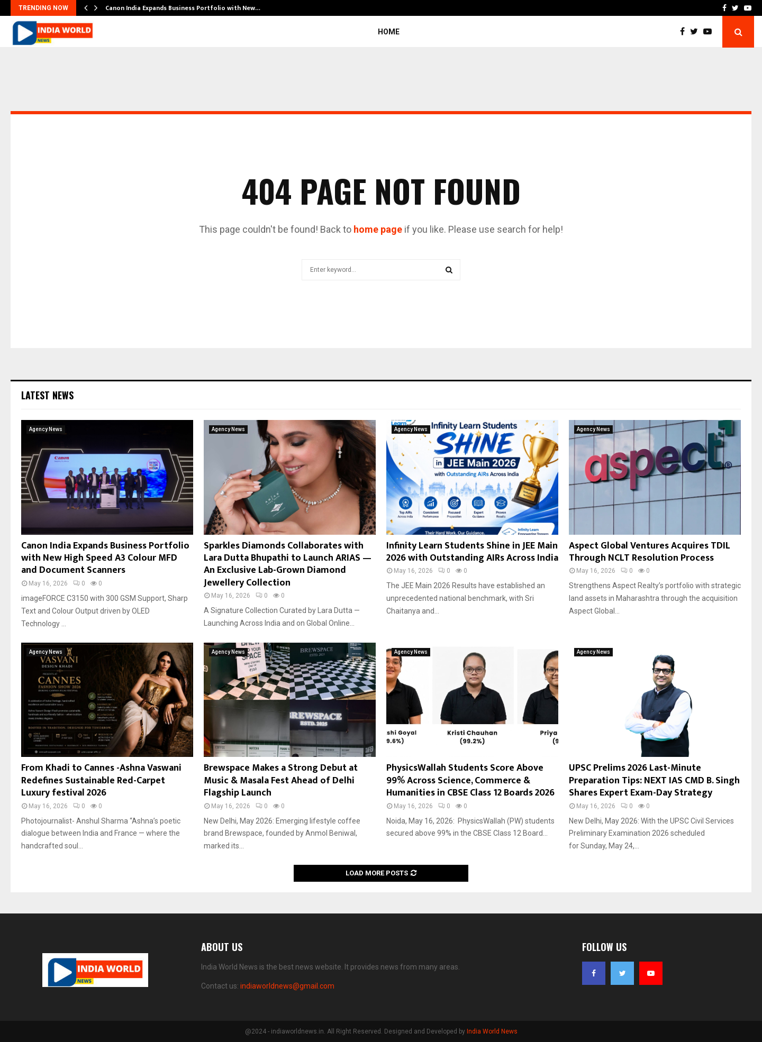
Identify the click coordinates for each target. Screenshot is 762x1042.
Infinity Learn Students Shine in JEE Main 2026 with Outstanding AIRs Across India (472, 552)
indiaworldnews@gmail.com (287, 986)
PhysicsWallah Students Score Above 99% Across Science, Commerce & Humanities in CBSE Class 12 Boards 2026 (470, 780)
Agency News (45, 429)
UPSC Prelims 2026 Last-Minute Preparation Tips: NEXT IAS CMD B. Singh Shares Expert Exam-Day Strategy (654, 780)
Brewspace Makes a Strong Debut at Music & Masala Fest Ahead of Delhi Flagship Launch (281, 780)
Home (389, 32)
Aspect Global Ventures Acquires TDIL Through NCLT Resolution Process (649, 552)
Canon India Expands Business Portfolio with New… (182, 8)
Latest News (47, 395)
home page (377, 229)
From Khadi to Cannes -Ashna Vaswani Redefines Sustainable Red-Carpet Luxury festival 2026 (101, 780)
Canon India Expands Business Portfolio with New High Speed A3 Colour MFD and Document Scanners (105, 558)
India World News (492, 1031)
